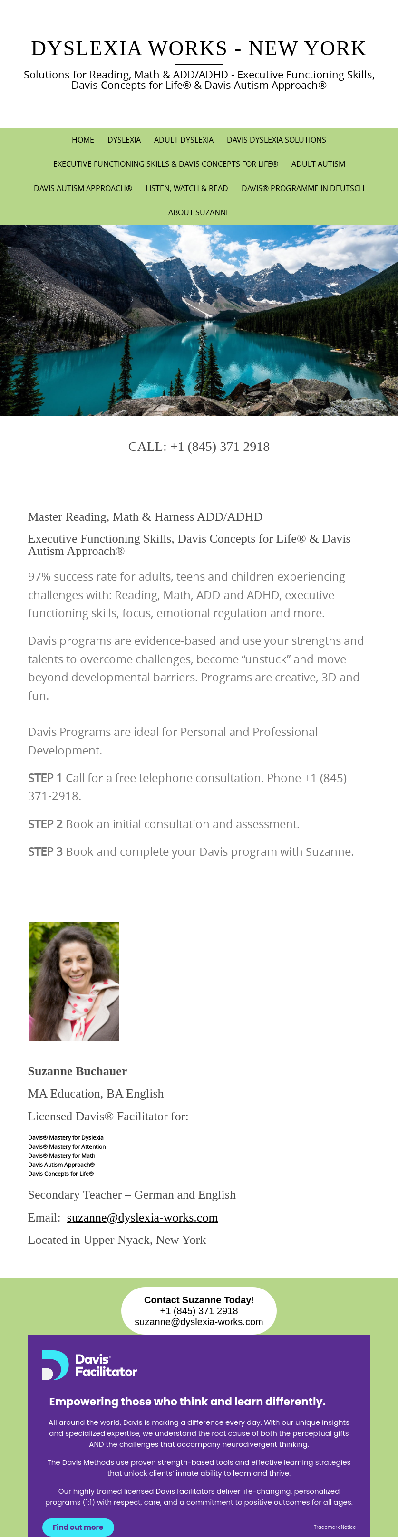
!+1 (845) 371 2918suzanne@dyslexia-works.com (199, 1311)
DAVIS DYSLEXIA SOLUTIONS (276, 139)
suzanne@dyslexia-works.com (142, 1217)
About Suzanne (199, 212)
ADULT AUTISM (318, 164)
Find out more (78, 1527)
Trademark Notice (335, 1527)
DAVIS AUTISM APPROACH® (83, 188)
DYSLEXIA (124, 139)
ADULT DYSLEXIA (184, 139)
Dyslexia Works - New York (199, 48)
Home (83, 139)
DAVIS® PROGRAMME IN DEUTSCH (303, 188)
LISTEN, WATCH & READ (187, 188)
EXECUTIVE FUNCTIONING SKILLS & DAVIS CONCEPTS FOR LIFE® (165, 164)
